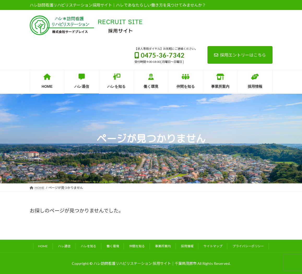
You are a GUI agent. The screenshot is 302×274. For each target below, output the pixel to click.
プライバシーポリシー (248, 246)
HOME (43, 246)
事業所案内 (163, 246)
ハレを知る (88, 246)
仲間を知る (137, 246)
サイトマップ (213, 246)
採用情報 (187, 246)
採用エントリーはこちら (240, 54)
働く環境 (112, 246)
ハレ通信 (64, 246)
